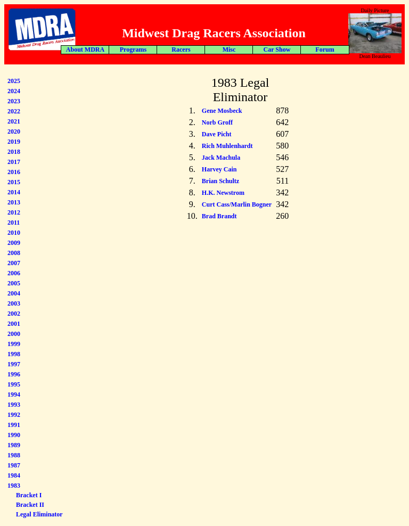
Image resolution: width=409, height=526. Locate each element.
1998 (13, 354)
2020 (13, 131)
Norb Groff (217, 122)
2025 (13, 81)
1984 (13, 475)
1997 (13, 364)
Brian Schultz (220, 181)
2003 (13, 303)
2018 (13, 151)
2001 (13, 323)
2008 (13, 253)
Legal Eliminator (39, 514)
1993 (13, 404)
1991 (13, 425)
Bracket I (29, 495)
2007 (13, 263)
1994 (13, 394)
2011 (13, 222)
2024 (13, 91)
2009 (13, 242)
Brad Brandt (219, 216)
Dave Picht (217, 134)
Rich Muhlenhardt (227, 146)
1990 (13, 435)
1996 (13, 374)
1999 (13, 344)
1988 (13, 455)
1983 (13, 485)
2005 (13, 283)
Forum (184, 49)
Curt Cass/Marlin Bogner (237, 204)
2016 (13, 172)
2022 (13, 111)
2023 (13, 101)
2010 (13, 232)
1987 (13, 465)
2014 (13, 192)
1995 (13, 384)
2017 (13, 162)
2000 (13, 334)
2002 (13, 313)
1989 (13, 445)
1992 (13, 414)
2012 (13, 212)
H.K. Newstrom (223, 192)
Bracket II (30, 504)
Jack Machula (221, 157)
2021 (13, 121)
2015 (13, 182)
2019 (13, 141)
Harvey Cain (219, 169)
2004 (13, 293)
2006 (13, 273)
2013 (13, 202)
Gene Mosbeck (222, 110)
